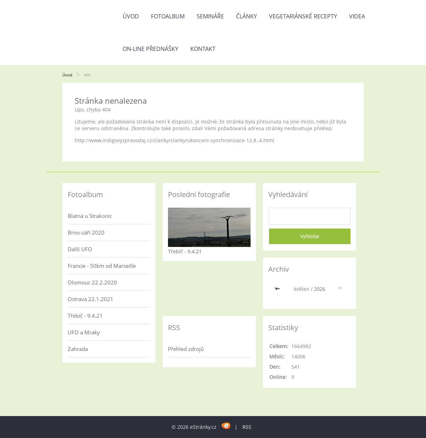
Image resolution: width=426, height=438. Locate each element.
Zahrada (78, 348)
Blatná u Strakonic (90, 215)
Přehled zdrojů (186, 348)
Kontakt (202, 49)
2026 (319, 289)
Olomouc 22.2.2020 (92, 282)
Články (246, 16)
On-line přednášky (150, 49)
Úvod (131, 16)
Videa (357, 16)
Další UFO (80, 249)
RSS (246, 426)
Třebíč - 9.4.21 (85, 315)
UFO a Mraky (84, 332)
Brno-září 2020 (86, 232)
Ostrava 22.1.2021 (90, 298)
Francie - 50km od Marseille (102, 265)
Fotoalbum (168, 16)
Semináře (210, 16)
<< (278, 289)
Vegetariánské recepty (303, 16)
